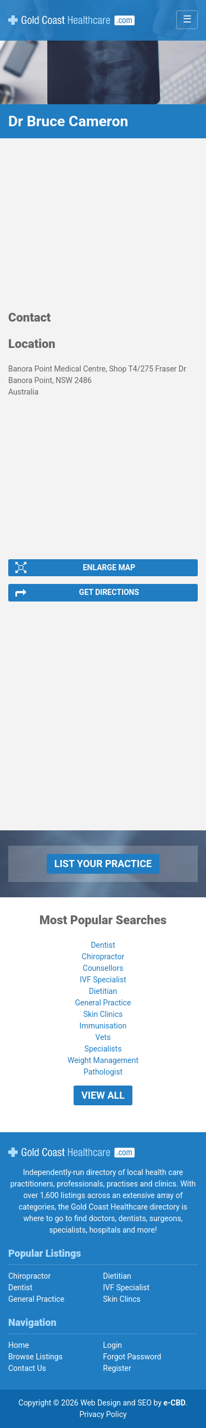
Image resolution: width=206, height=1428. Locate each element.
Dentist (103, 945)
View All (103, 1095)
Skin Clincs (122, 1299)
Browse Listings (35, 1356)
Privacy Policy (102, 1414)
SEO (144, 1402)
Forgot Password (132, 1356)
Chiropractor (103, 956)
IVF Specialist (103, 979)
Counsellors (103, 968)
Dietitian (103, 991)
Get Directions (109, 592)
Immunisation (103, 1025)
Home (18, 1345)
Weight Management (103, 1060)
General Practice (103, 1002)
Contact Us (27, 1368)
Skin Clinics (103, 1014)
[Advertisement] (103, 230)
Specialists (103, 1048)
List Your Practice (103, 863)
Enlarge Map (109, 567)
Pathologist (103, 1071)
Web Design (100, 1402)
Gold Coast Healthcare (71, 1152)
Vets (103, 1037)
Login (113, 1345)
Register (117, 1368)
